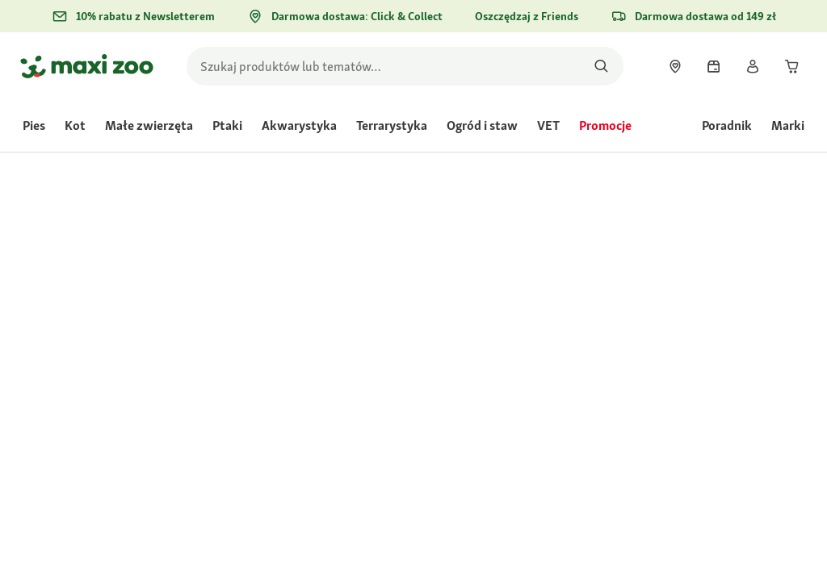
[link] (675, 66)
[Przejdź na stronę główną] (86, 66)
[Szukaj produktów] (601, 66)
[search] (405, 66)
